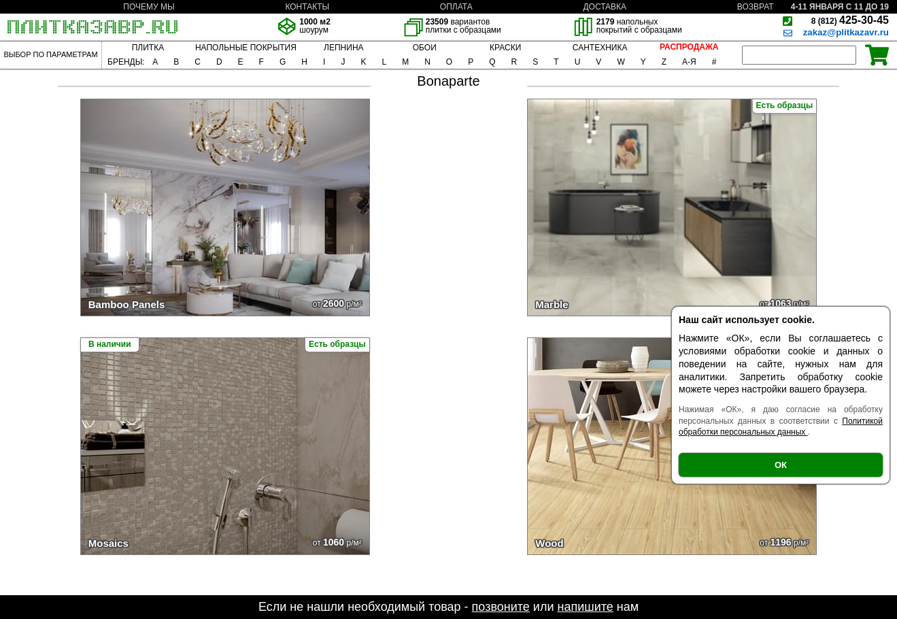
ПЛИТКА (148, 47)
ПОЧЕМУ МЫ (148, 7)
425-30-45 (850, 20)
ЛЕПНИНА (343, 47)
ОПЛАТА (456, 7)
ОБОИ (425, 47)
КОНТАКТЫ (307, 7)
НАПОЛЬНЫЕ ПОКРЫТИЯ (246, 47)
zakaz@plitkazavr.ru (846, 32)
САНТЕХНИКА (600, 47)
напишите (585, 607)
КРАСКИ (505, 47)
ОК (781, 465)
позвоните (501, 607)
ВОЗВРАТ (755, 7)
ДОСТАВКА (604, 7)
